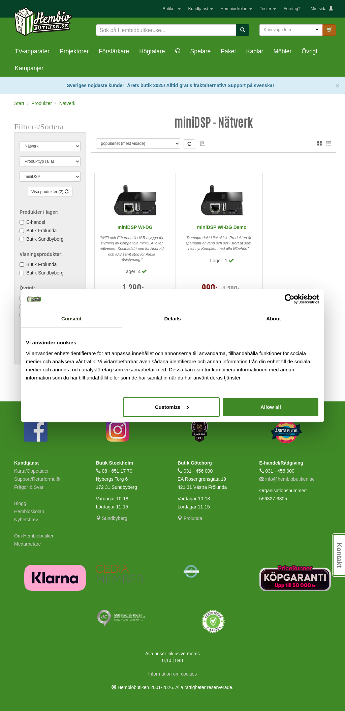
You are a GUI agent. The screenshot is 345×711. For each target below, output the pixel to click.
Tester (268, 8)
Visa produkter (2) (50, 191)
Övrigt (309, 51)
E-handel (35, 222)
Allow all (270, 407)
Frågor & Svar (28, 487)
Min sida (322, 8)
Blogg (20, 503)
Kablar (254, 51)
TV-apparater (32, 51)
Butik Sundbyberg (45, 239)
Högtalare (152, 51)
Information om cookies (172, 674)
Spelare (200, 51)
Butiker (172, 8)
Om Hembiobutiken (34, 535)
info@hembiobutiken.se (287, 479)
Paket (228, 51)
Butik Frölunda (41, 230)
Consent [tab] (71, 318)
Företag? (292, 8)
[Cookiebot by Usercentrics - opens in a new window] (289, 299)
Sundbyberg (111, 518)
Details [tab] (172, 318)
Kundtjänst (200, 8)
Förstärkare (114, 51)
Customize (172, 407)
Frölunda (190, 518)
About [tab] (273, 318)
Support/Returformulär (37, 479)
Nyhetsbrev (26, 519)
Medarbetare (27, 544)
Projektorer (74, 51)
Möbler (282, 51)
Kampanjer (29, 68)
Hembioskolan (236, 8)
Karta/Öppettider (31, 471)
